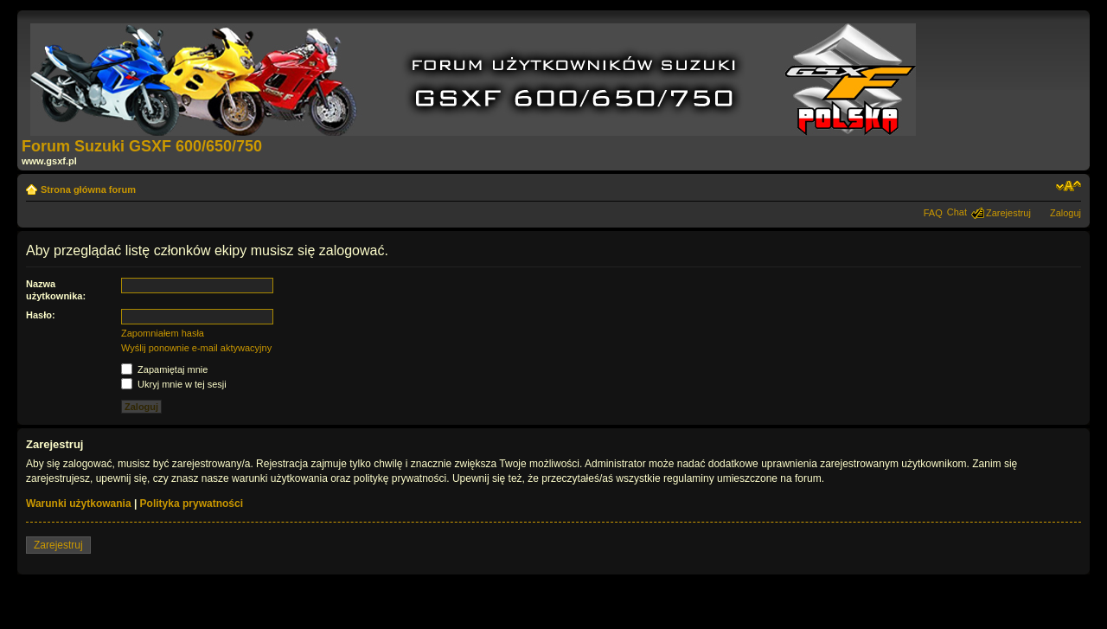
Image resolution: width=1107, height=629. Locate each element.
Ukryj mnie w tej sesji (174, 384)
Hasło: (40, 315)
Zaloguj (1065, 213)
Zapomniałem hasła (162, 333)
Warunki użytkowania (78, 503)
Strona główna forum (88, 189)
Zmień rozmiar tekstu (1068, 186)
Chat (957, 212)
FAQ (933, 213)
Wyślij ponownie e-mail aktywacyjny (196, 348)
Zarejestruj (1008, 213)
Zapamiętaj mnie (164, 369)
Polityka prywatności (191, 503)
